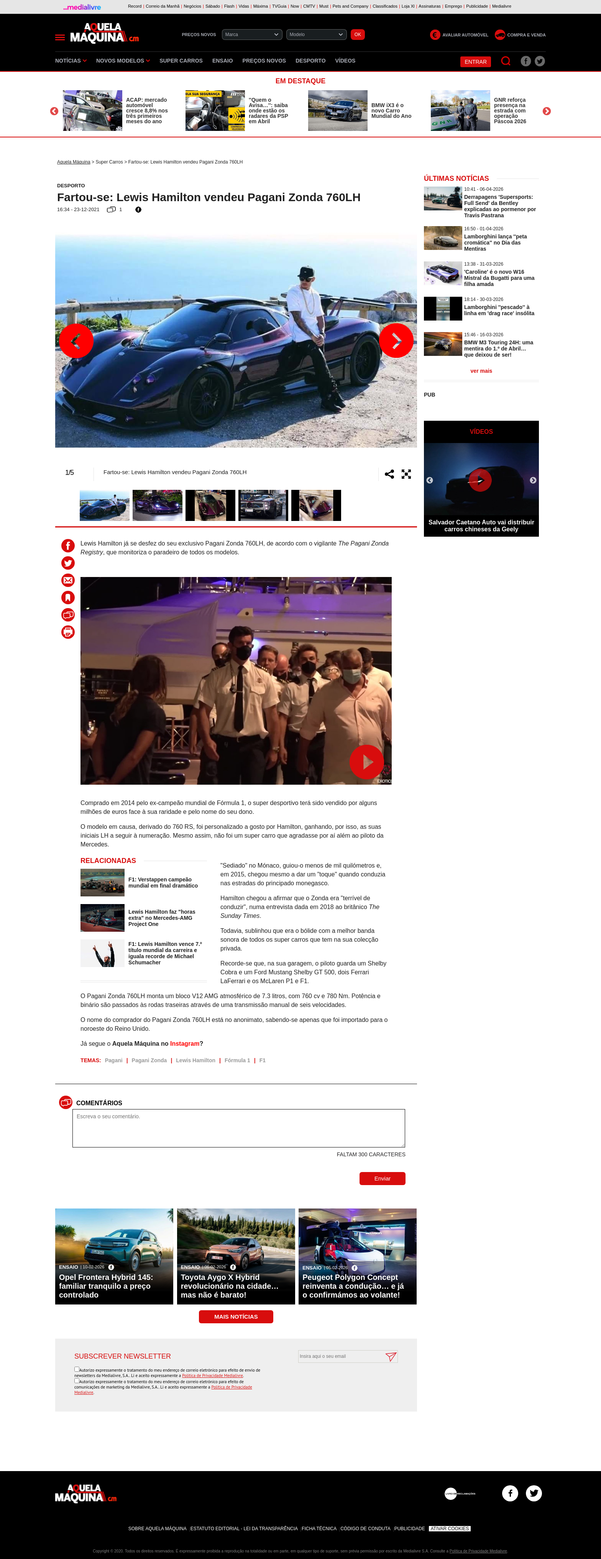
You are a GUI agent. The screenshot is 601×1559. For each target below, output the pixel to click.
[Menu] (60, 37)
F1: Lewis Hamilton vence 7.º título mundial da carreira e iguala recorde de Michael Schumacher (165, 953)
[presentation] (339, 1382)
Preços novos (264, 61)
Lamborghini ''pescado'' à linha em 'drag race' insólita (499, 310)
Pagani (114, 1060)
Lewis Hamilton (195, 1060)
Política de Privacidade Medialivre (212, 1375)
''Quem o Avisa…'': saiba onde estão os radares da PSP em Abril (268, 110)
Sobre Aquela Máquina (157, 1528)
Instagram (184, 1043)
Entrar (476, 62)
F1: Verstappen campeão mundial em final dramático (163, 882)
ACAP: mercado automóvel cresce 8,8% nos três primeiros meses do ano (147, 110)
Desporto (310, 61)
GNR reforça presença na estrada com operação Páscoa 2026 (510, 110)
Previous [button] (54, 111)
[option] (116, 110)
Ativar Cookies (450, 1528)
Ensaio (222, 61)
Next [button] (547, 111)
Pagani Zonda (149, 1060)
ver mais (482, 371)
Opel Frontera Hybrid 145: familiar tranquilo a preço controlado (106, 1286)
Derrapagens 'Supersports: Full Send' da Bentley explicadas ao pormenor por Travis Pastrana (500, 206)
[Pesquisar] (506, 61)
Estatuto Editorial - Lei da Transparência (244, 1528)
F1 (262, 1060)
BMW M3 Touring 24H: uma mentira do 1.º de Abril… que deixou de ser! (498, 348)
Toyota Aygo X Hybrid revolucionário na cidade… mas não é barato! (230, 1286)
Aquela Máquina (73, 162)
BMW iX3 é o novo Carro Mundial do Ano (391, 110)
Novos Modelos (123, 61)
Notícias (71, 61)
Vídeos (345, 61)
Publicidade (409, 1528)
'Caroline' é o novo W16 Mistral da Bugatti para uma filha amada (499, 278)
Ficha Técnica (319, 1528)
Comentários (99, 1103)
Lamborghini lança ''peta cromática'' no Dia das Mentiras (495, 242)
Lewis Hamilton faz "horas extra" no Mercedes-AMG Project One (161, 918)
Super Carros (181, 61)
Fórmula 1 (237, 1060)
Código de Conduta (365, 1528)
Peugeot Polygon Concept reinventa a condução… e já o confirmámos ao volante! (353, 1286)
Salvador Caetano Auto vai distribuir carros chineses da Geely (481, 525)
